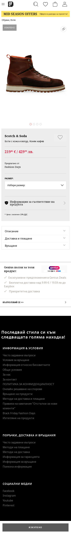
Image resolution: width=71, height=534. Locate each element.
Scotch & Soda (16, 136)
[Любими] (45, 4)
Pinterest (8, 505)
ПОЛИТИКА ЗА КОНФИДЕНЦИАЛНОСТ (28, 384)
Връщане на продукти (18, 394)
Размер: (9, 178)
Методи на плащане (16, 447)
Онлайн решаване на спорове (22, 389)
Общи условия (12, 370)
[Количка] (55, 4)
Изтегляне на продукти (18, 418)
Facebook (8, 491)
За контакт (10, 379)
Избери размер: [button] (35, 185)
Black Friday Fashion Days (19, 413)
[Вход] (64, 4)
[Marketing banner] (35, 12)
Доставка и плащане (18, 238)
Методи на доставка (16, 452)
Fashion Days (13, 166)
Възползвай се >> (35, 302)
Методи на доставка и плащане (24, 399)
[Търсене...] (35, 4)
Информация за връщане (19, 462)
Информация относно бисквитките (26, 365)
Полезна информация (17, 466)
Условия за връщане (16, 360)
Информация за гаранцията (21, 457)
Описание (11, 231)
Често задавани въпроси (19, 355)
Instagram (9, 495)
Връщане (11, 246)
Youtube (8, 500)
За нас (7, 374)
